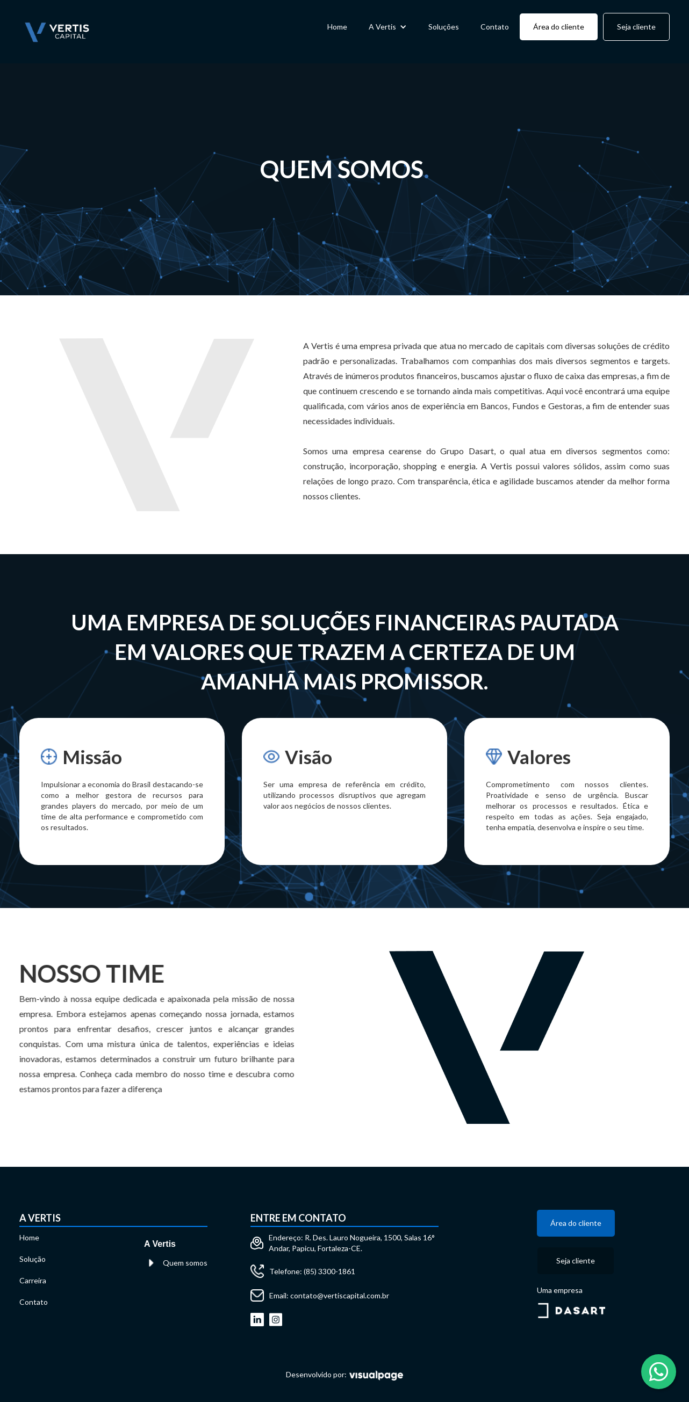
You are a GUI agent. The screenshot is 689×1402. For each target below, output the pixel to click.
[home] (57, 32)
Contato (494, 26)
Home (337, 26)
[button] (388, 27)
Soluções (443, 26)
